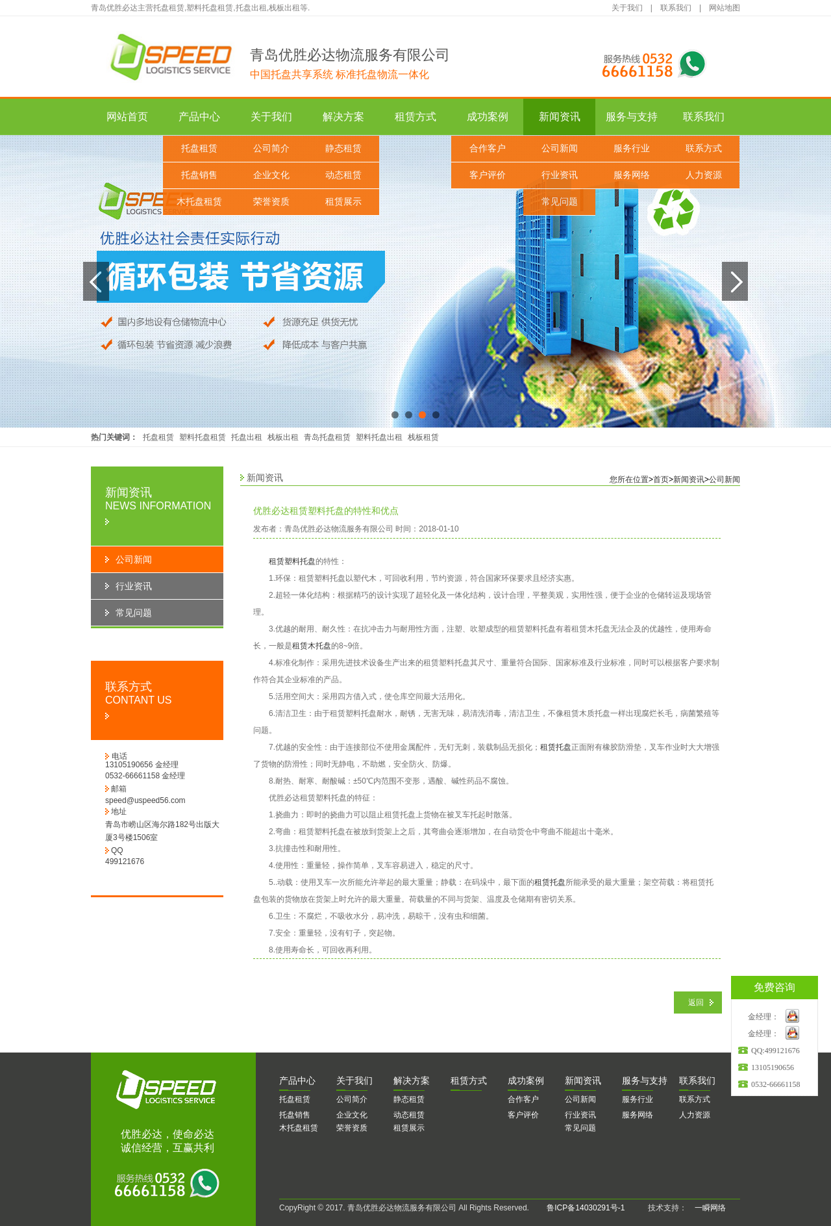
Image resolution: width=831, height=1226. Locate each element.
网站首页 (127, 116)
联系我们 (675, 7)
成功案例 (487, 116)
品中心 (297, 1080)
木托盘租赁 (199, 202)
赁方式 (469, 1080)
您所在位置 (629, 479)
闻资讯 (583, 1080)
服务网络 (632, 175)
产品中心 (199, 116)
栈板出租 (283, 437)
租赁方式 (415, 116)
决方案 (411, 1080)
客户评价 (487, 175)
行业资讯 (559, 175)
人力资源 (704, 175)
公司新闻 (559, 148)
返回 (696, 1002)
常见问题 (559, 202)
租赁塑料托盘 (292, 561)
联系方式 (704, 148)
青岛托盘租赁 (327, 437)
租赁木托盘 (311, 645)
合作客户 (487, 148)
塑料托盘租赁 (202, 437)
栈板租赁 (423, 437)
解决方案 (343, 116)
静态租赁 (343, 148)
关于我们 (627, 7)
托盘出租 (246, 437)
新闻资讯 (559, 116)
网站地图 (724, 7)
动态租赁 (343, 175)
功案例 (526, 1080)
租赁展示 (343, 202)
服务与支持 (632, 116)
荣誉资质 (271, 202)
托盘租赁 (199, 148)
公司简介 (271, 148)
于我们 (354, 1080)
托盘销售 (199, 175)
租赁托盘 (555, 747)
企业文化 (271, 175)
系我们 (697, 1080)
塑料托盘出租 (379, 437)
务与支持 (644, 1080)
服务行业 (632, 148)
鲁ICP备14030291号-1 (586, 1207)
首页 (661, 479)
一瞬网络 (706, 1207)
